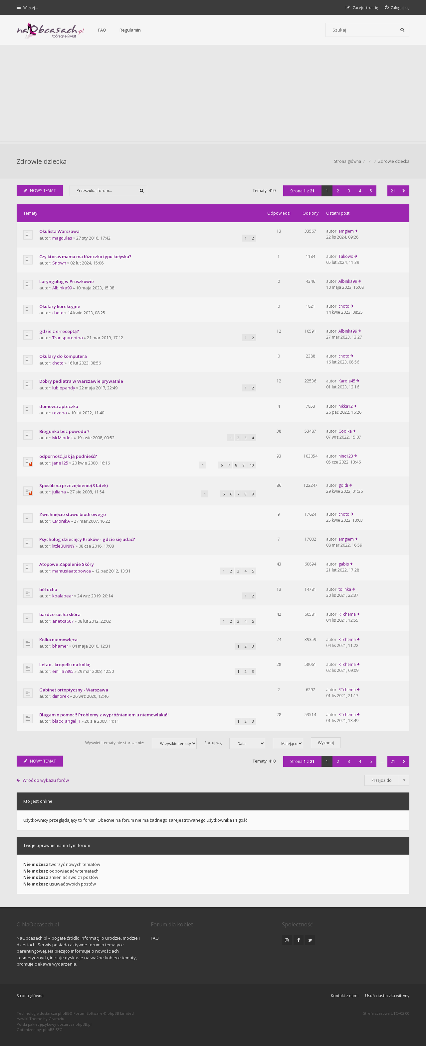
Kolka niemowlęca (58, 640)
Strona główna (30, 995)
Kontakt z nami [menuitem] (344, 995)
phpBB (64, 1013)
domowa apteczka (58, 406)
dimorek (60, 696)
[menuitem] (397, 7)
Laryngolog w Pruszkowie (66, 281)
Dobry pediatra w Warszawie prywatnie (81, 381)
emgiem (346, 231)
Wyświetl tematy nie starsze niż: (141, 743)
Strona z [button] (302, 191)
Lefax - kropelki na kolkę (64, 665)
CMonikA (61, 521)
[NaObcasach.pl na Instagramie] (287, 940)
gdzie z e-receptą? (59, 331)
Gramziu (56, 1018)
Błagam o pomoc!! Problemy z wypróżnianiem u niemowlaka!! (104, 715)
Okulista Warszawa (59, 231)
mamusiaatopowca (71, 571)
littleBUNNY (63, 546)
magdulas (62, 238)
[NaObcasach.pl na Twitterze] (310, 940)
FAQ (102, 30)
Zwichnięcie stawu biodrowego (72, 514)
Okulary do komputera (63, 356)
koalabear (62, 596)
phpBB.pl (84, 1024)
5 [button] (371, 191)
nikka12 (345, 406)
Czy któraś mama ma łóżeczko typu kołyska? (85, 257)
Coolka (345, 431)
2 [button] (338, 191)
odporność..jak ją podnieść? (68, 456)
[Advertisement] (213, 94)
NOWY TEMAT (40, 190)
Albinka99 (62, 288)
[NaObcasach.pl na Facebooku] (299, 940)
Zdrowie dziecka (42, 161)
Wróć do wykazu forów (46, 780)
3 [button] (349, 191)
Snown (59, 263)
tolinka (344, 589)
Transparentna (67, 338)
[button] (403, 190)
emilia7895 (63, 671)
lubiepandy (63, 388)
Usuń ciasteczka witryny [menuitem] (387, 995)
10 (252, 465)
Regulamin (130, 30)
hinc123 (345, 456)
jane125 (60, 463)
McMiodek (62, 438)
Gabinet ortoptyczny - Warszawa (73, 690)
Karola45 (346, 381)
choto (58, 313)
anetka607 (63, 621)
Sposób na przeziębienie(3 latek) (73, 485)
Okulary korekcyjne (59, 306)
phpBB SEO (53, 1029)
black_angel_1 (66, 721)
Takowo (345, 256)
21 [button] (393, 191)
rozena (59, 413)
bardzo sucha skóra (60, 614)
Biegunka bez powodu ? (64, 431)
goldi (343, 485)
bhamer (60, 646)
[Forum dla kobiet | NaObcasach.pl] (51, 30)
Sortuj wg (234, 743)
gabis (343, 564)
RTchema (347, 614)
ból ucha (48, 589)
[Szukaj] (402, 30)
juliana (59, 492)
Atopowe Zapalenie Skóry (66, 564)
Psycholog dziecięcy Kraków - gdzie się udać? (87, 539)
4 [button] (360, 191)
